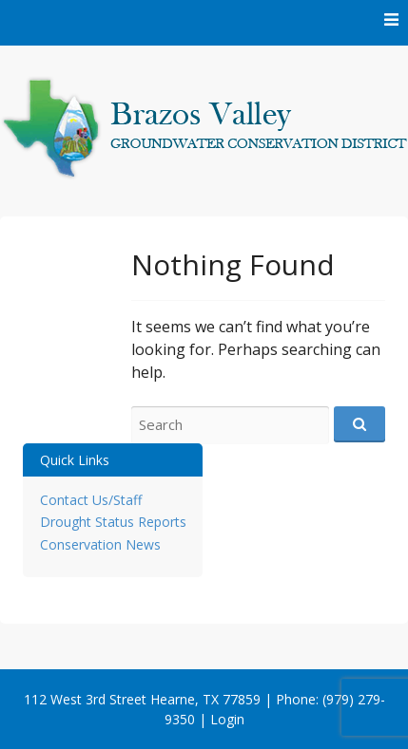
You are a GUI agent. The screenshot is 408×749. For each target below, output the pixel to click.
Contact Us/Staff (91, 500)
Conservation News (100, 544)
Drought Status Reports (113, 522)
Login (227, 719)
